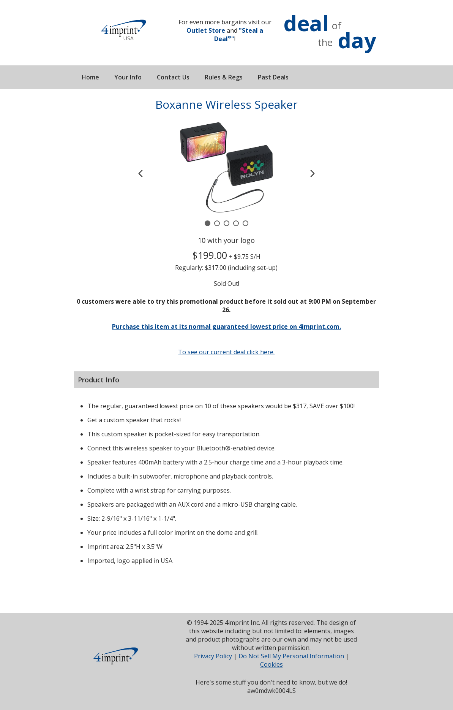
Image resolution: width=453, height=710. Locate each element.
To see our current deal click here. (226, 352)
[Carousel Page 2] (217, 223)
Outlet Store (205, 30)
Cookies (271, 664)
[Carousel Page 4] (236, 223)
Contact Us (173, 77)
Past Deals (273, 77)
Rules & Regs (224, 77)
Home (90, 77)
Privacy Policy (213, 656)
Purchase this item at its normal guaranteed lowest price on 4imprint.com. (226, 326)
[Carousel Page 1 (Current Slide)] (207, 223)
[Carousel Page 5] (245, 223)
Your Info (128, 77)
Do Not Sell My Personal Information (291, 656)
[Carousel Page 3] (226, 223)
